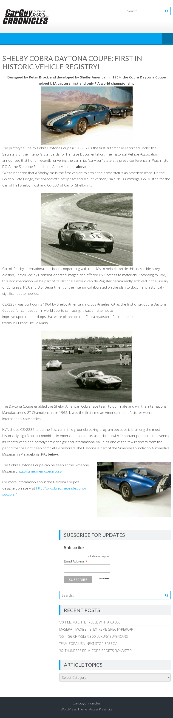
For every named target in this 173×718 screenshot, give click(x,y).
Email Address (75, 561)
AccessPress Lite (101, 709)
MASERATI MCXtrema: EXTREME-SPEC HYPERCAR (96, 629)
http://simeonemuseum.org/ (40, 471)
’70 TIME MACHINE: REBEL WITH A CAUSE (90, 622)
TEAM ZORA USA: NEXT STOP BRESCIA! (88, 643)
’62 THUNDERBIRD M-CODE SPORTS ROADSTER (95, 650)
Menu (167, 38)
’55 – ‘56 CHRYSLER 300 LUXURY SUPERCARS (93, 636)
